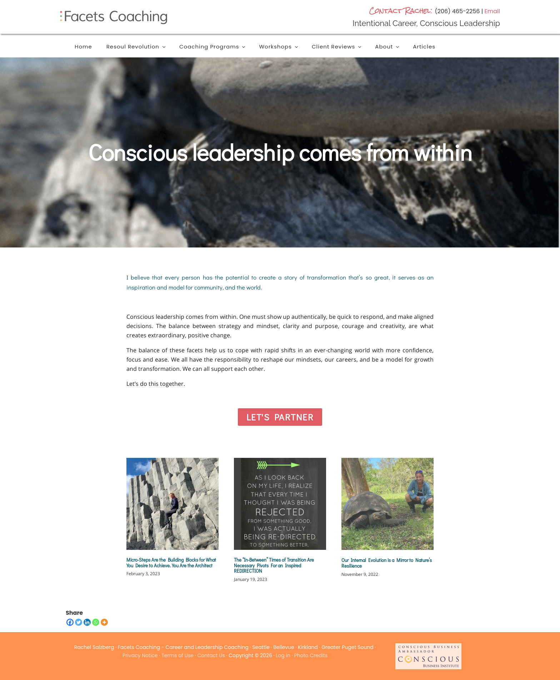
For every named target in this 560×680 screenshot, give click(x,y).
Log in (283, 655)
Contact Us (211, 655)
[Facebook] (70, 622)
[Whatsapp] (95, 622)
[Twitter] (78, 622)
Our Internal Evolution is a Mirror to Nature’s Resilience (386, 563)
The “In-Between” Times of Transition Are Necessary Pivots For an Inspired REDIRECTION (274, 565)
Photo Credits (311, 655)
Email (492, 11)
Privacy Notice (140, 655)
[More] (104, 622)
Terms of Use (177, 655)
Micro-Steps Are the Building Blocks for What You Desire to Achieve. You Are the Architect (171, 562)
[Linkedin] (87, 622)
